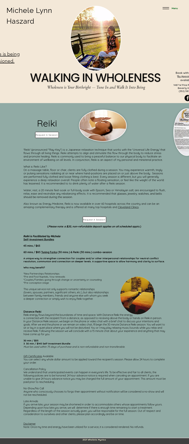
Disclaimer (29, 423)
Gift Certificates (32, 356)
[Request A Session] (47, 135)
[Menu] (169, 8)
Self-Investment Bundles (38, 239)
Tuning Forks (49, 252)
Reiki (76, 252)
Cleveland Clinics (128, 207)
